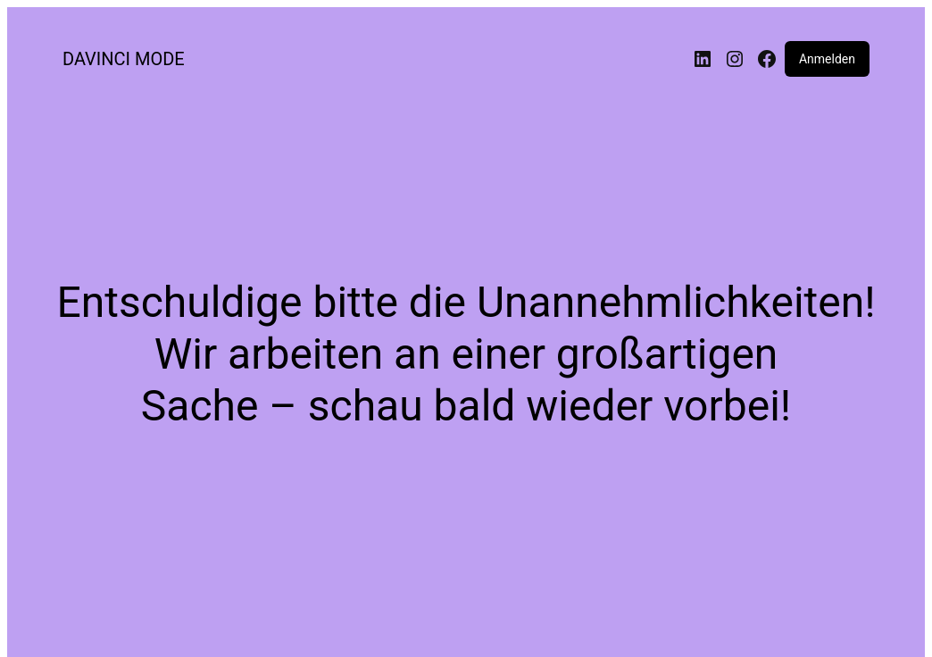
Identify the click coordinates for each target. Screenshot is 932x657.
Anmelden (827, 59)
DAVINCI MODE (123, 59)
